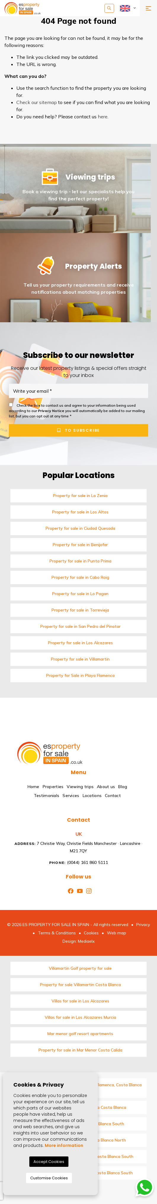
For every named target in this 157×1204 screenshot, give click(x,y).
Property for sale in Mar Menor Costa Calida (80, 1050)
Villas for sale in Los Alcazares (80, 1001)
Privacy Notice (51, 410)
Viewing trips (80, 786)
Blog (122, 786)
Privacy (143, 924)
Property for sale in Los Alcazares (80, 642)
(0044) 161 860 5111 (78, 862)
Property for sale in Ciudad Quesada (80, 528)
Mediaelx (86, 941)
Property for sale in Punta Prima (80, 561)
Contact (113, 795)
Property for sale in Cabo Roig (80, 577)
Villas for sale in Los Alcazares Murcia (80, 1017)
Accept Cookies (48, 1161)
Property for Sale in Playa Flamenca (80, 675)
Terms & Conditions (57, 933)
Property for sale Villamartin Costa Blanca (80, 984)
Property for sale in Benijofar (80, 544)
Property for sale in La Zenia (80, 495)
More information (64, 1145)
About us (106, 786)
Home (33, 786)
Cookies (91, 933)
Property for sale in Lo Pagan (80, 593)
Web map (116, 933)
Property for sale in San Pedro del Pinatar (80, 626)
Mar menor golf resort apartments (80, 1033)
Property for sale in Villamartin (80, 659)
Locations (92, 795)
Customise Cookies (49, 1178)
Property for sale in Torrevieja (80, 610)
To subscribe (78, 430)
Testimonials (46, 795)
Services (71, 795)
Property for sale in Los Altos (80, 512)
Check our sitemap (36, 102)
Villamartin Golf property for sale (80, 968)
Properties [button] (53, 786)
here (103, 117)
